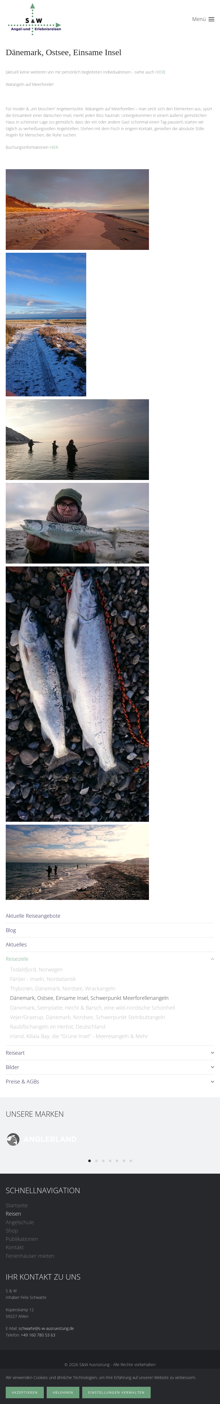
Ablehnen (63, 1392)
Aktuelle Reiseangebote (33, 915)
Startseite (17, 1205)
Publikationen (22, 1238)
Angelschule (20, 1222)
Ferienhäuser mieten (30, 1255)
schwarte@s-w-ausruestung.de (46, 1328)
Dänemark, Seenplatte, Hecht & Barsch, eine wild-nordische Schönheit (92, 1007)
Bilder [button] (110, 1067)
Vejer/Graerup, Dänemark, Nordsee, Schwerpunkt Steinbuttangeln (87, 1017)
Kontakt (15, 1247)
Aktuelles (16, 944)
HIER (159, 72)
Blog (11, 930)
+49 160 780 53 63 (38, 1335)
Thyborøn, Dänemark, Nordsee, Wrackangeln (62, 988)
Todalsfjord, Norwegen (36, 969)
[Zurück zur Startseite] (34, 19)
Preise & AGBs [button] (110, 1081)
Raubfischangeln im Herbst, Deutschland (57, 1026)
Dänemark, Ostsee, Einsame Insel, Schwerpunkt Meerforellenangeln (89, 997)
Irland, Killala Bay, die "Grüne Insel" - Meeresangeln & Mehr (79, 1036)
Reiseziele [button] (110, 958)
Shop (12, 1230)
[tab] (89, 1161)
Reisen (13, 1213)
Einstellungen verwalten (116, 1392)
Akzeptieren (25, 1392)
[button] (203, 19)
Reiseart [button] (110, 1052)
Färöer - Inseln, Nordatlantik (43, 978)
